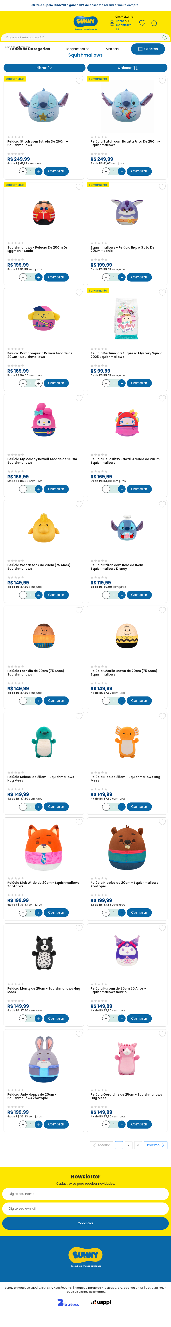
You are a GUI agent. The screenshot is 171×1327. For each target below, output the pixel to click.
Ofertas (148, 48)
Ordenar (128, 67)
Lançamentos (78, 48)
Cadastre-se (124, 27)
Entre (120, 21)
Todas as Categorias (30, 48)
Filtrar (45, 67)
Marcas (112, 48)
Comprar (56, 170)
